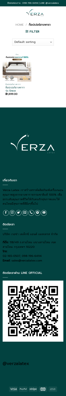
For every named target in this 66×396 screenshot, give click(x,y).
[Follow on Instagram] (12, 213)
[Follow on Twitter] (18, 213)
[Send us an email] (25, 213)
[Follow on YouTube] (44, 213)
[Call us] (31, 213)
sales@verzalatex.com (26, 260)
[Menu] (5, 12)
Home (19, 25)
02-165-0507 (11, 256)
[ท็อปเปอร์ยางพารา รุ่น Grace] (17, 67)
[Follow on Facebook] (6, 213)
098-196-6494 (32, 256)
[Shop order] (33, 42)
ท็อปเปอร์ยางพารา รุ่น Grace (15, 89)
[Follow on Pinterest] (37, 213)
